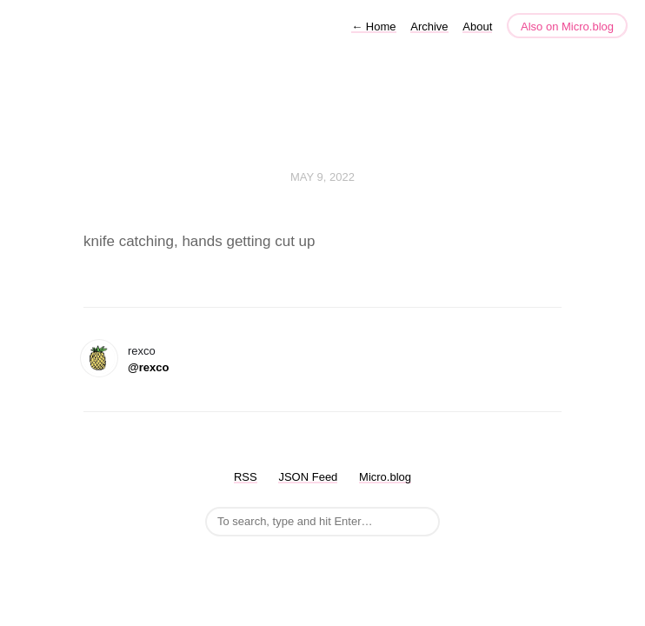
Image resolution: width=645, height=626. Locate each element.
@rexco (148, 367)
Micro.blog (385, 476)
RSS (245, 476)
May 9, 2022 (322, 176)
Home (373, 26)
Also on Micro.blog (567, 26)
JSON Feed (307, 476)
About (477, 26)
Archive (429, 26)
